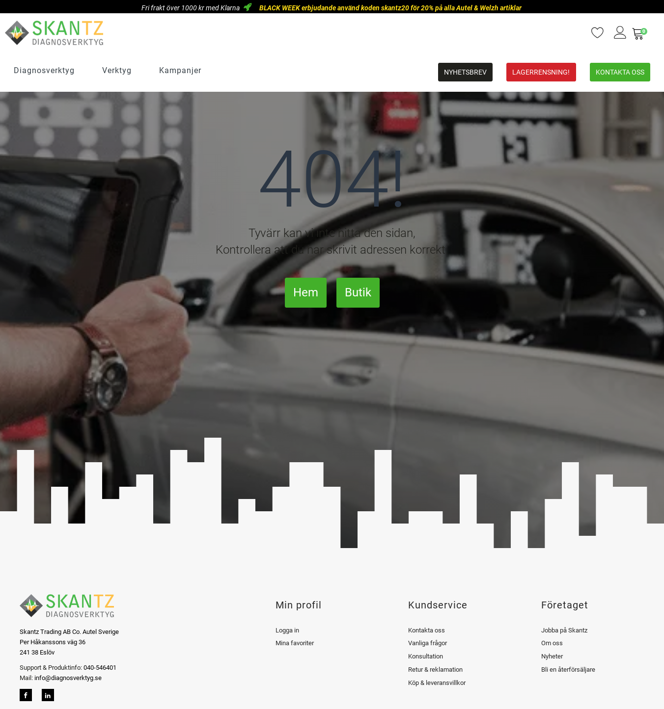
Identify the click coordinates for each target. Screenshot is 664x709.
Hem (305, 292)
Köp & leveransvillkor (437, 682)
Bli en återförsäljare (568, 669)
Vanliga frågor (427, 643)
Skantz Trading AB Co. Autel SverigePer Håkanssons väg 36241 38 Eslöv (69, 642)
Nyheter (552, 656)
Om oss (552, 643)
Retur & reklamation (435, 669)
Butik (358, 292)
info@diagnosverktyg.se (68, 678)
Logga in (287, 630)
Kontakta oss (620, 72)
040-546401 (99, 667)
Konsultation (425, 656)
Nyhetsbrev (465, 72)
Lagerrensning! (541, 72)
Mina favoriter (295, 643)
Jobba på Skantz (564, 630)
